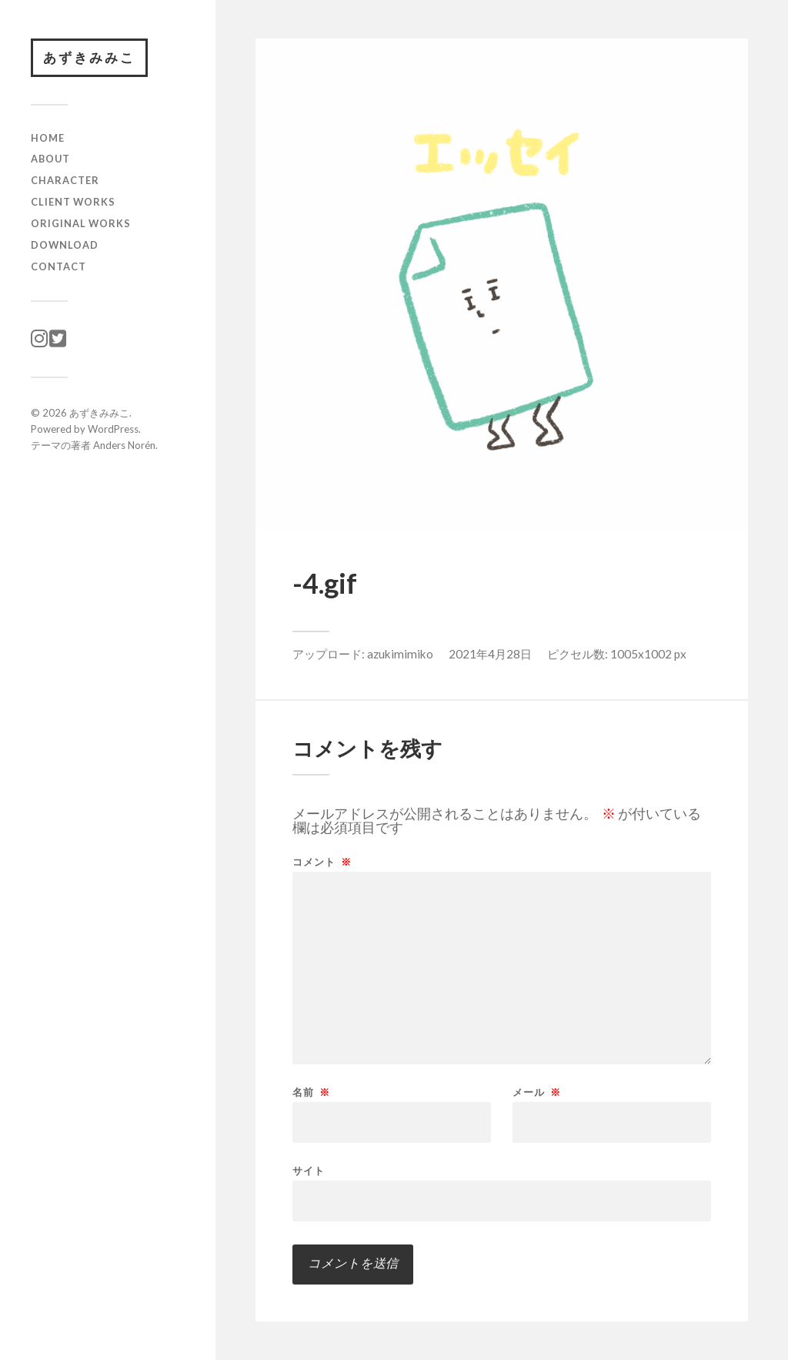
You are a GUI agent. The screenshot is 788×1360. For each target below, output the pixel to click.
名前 (311, 1092)
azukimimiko (400, 654)
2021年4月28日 (490, 654)
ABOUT (50, 158)
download (64, 245)
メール (537, 1092)
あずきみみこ (89, 57)
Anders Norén (124, 445)
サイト (308, 1170)
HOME (48, 138)
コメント (322, 862)
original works (81, 223)
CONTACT (58, 266)
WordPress (113, 429)
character (65, 180)
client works (73, 202)
